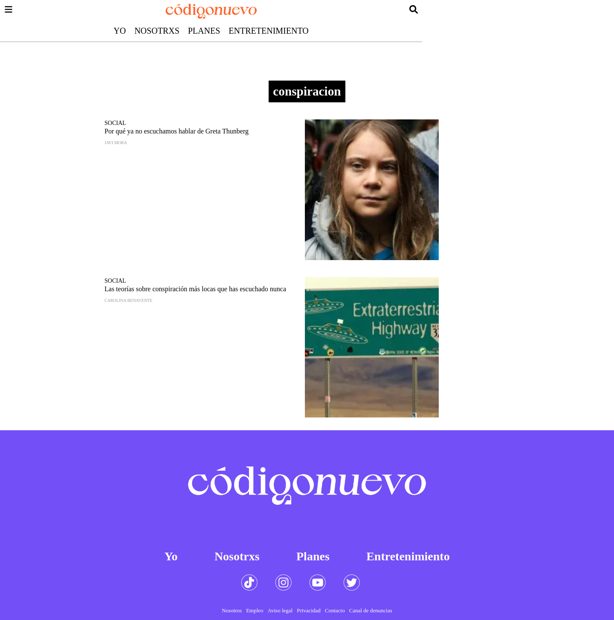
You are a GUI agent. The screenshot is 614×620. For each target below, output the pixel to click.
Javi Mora (115, 142)
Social (115, 123)
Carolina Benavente (128, 300)
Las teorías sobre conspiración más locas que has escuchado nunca (195, 289)
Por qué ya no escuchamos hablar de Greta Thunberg (176, 131)
